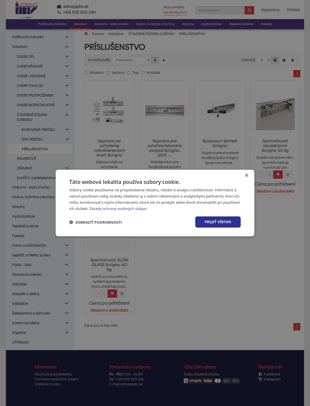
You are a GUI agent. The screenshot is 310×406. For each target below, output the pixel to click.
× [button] (246, 175)
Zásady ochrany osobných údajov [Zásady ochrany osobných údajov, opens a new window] (118, 208)
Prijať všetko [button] (218, 221)
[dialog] (155, 203)
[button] (95, 222)
